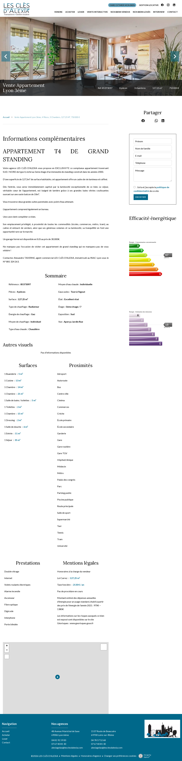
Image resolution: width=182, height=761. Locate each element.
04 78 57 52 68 (98, 740)
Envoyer (141, 197)
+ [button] (7, 646)
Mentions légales (69, 755)
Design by (144, 756)
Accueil (6, 117)
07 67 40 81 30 (58, 743)
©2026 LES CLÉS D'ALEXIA (44, 756)
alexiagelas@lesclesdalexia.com (67, 747)
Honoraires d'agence (91, 755)
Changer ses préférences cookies (120, 755)
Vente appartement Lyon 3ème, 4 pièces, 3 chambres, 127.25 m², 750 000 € (47, 117)
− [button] (7, 650)
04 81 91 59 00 (58, 740)
